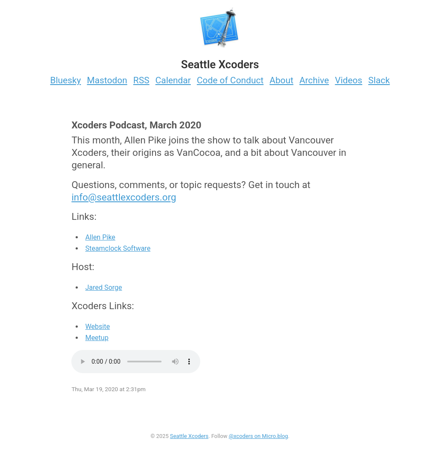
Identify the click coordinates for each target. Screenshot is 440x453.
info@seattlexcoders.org (123, 197)
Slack (379, 80)
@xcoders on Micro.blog (258, 436)
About (281, 80)
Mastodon (107, 80)
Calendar (173, 80)
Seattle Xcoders (189, 436)
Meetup (96, 338)
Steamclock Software (117, 248)
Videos (348, 80)
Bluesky (65, 80)
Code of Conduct (230, 80)
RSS (141, 80)
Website (97, 326)
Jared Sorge (103, 287)
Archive (314, 80)
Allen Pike (100, 237)
